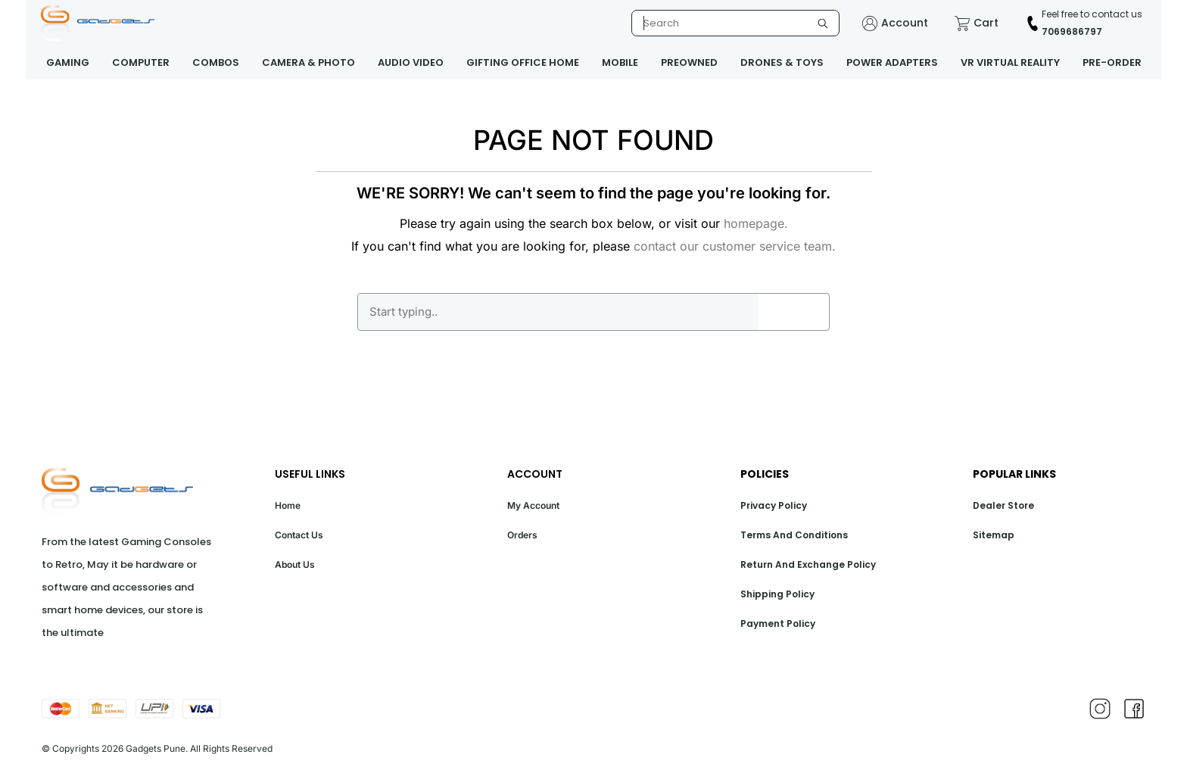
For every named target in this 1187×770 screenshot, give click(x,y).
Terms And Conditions (794, 534)
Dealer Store (1003, 505)
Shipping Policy (777, 594)
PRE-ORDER (1112, 62)
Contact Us (299, 535)
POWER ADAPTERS (892, 62)
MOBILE (620, 62)
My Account (533, 505)
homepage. (756, 223)
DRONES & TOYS (782, 62)
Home (288, 505)
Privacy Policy (773, 505)
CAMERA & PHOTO (308, 62)
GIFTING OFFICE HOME (522, 62)
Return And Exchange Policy (808, 564)
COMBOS (215, 62)
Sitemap (993, 534)
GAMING (67, 62)
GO (793, 312)
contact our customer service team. (735, 246)
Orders (522, 535)
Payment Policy (777, 623)
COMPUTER (141, 62)
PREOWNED (689, 62)
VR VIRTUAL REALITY (1010, 62)
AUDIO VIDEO (411, 62)
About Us (295, 564)
